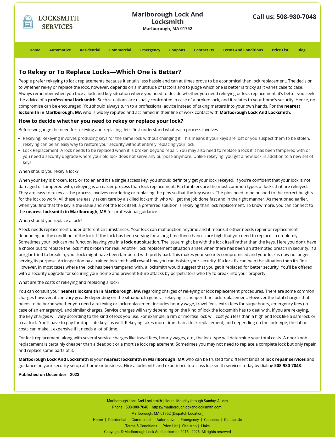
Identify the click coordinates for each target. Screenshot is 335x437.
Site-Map (189, 426)
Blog (301, 49)
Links (205, 426)
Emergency (150, 49)
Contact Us (204, 49)
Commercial (120, 49)
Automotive (60, 49)
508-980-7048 (296, 16)
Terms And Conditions (243, 49)
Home (35, 49)
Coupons (177, 49)
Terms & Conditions (141, 426)
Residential (90, 49)
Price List (280, 49)
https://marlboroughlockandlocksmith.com (187, 407)
